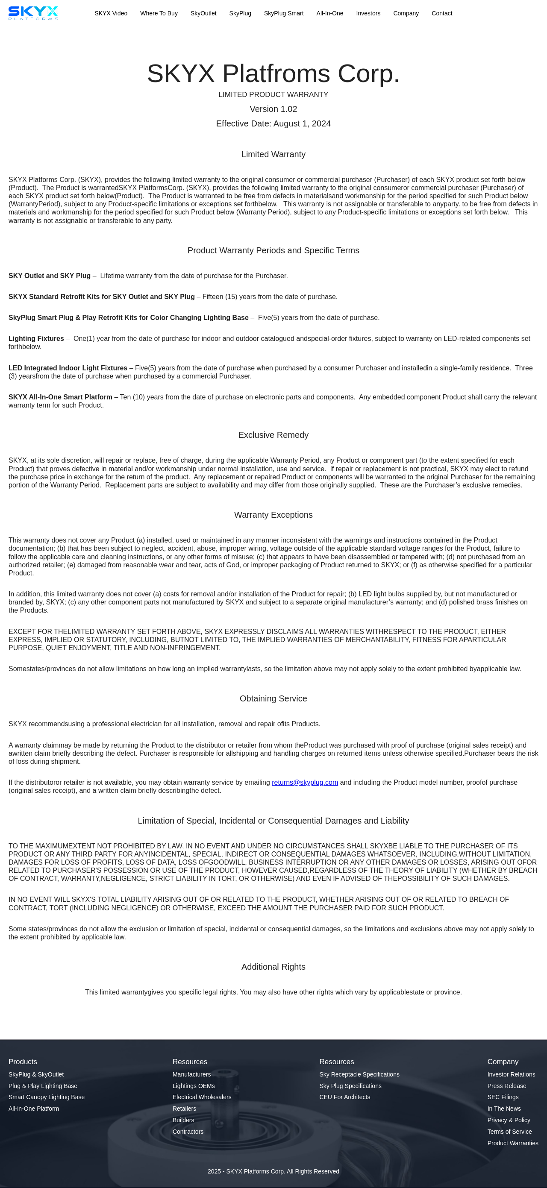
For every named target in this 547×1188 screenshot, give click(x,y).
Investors (368, 13)
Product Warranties (513, 1143)
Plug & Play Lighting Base (43, 1085)
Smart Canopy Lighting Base (47, 1097)
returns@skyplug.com (305, 782)
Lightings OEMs (194, 1085)
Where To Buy (159, 13)
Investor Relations (511, 1074)
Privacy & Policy (509, 1120)
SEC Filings (503, 1097)
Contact (442, 13)
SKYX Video (110, 13)
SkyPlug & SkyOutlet (36, 1074)
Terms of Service (510, 1131)
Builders (183, 1120)
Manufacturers (192, 1074)
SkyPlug (240, 13)
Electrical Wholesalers (202, 1097)
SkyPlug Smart (284, 13)
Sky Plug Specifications (350, 1085)
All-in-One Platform (34, 1108)
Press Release (507, 1085)
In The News (504, 1108)
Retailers (184, 1108)
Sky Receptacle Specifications (359, 1074)
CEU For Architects (344, 1097)
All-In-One (330, 13)
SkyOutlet (204, 13)
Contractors (188, 1131)
